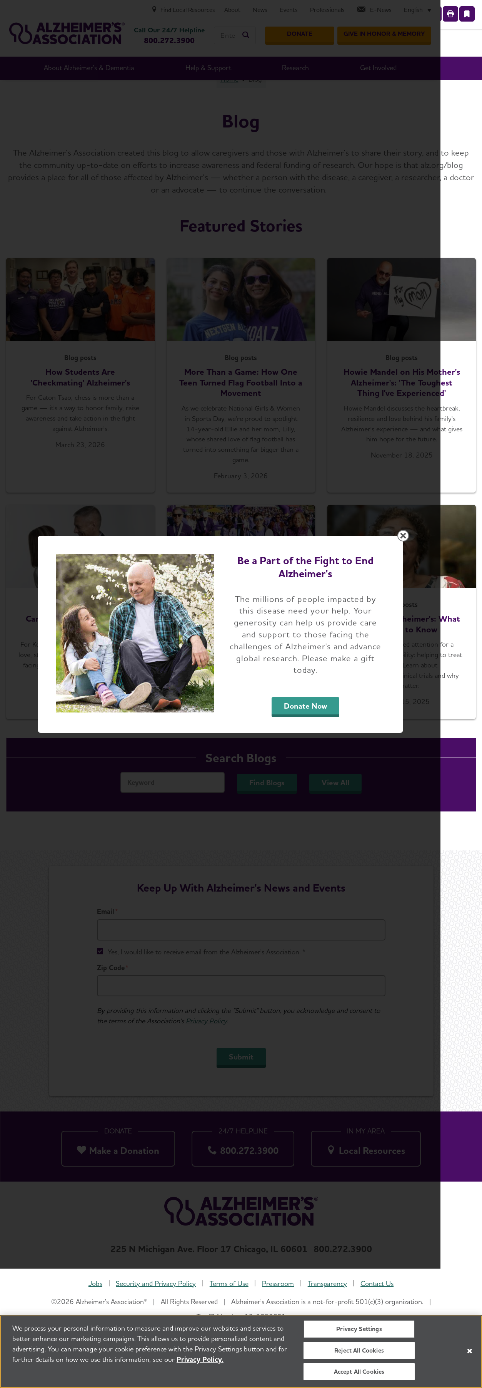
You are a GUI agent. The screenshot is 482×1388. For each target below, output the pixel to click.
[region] (241, 1351)
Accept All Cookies (359, 1371)
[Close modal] (424, 595)
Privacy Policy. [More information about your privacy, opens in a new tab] (200, 1359)
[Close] (469, 1351)
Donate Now (326, 765)
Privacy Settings (359, 1329)
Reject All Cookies (359, 1350)
